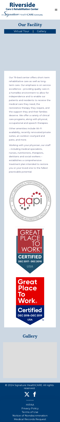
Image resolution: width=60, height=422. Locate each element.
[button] (56, 10)
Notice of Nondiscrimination (30, 415)
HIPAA (30, 404)
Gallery (41, 31)
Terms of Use (30, 412)
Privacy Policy (30, 408)
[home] (22, 9)
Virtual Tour (21, 31)
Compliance (30, 400)
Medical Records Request (30, 419)
